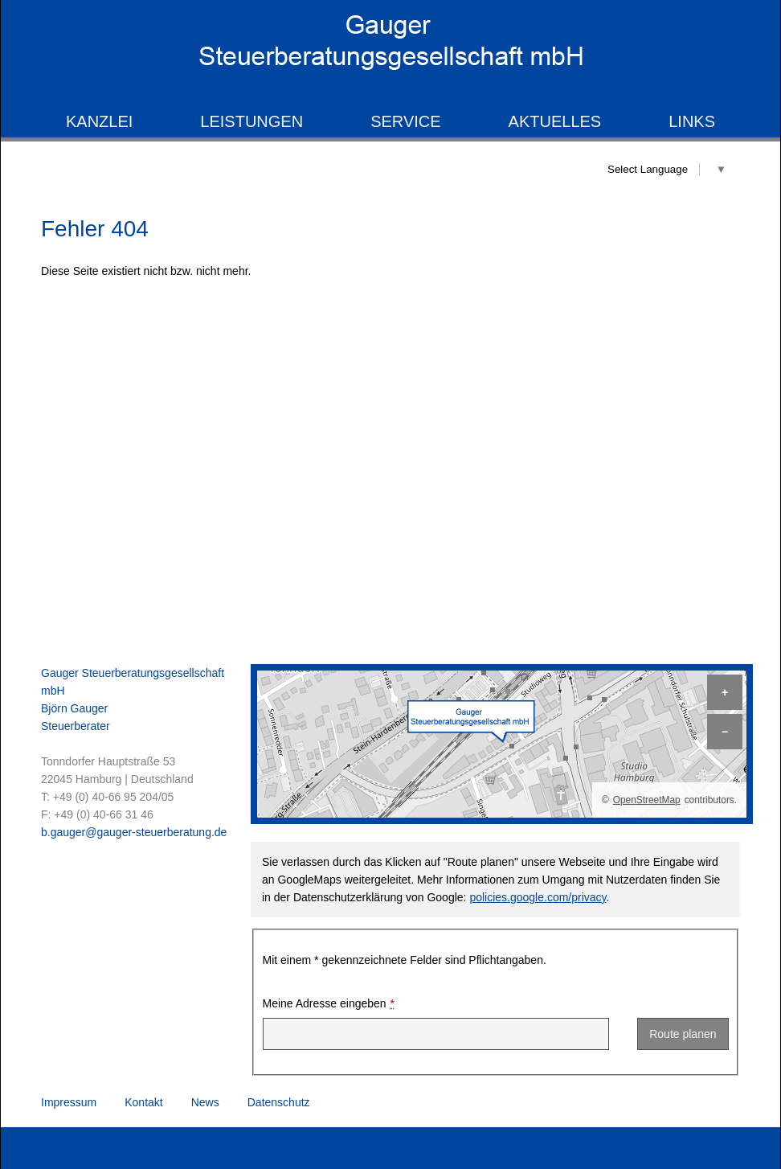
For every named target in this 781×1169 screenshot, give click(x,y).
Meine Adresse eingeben (329, 1004)
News (205, 1102)
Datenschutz (278, 1102)
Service (405, 121)
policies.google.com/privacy (537, 897)
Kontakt (143, 1102)
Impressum (68, 1102)
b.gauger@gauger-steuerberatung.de (134, 832)
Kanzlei (99, 121)
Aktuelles (555, 121)
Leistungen (251, 121)
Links (692, 121)
